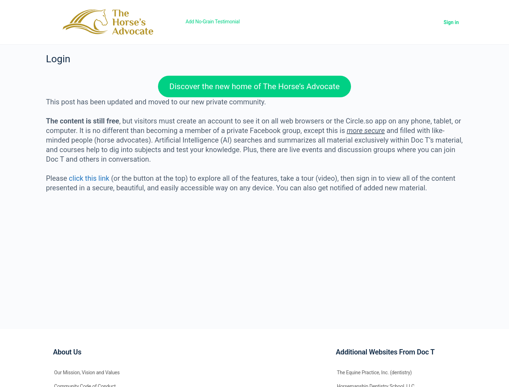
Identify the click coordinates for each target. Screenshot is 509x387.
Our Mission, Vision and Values (87, 372)
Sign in (451, 22)
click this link (89, 178)
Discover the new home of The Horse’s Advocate (254, 86)
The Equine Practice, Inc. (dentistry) (374, 372)
